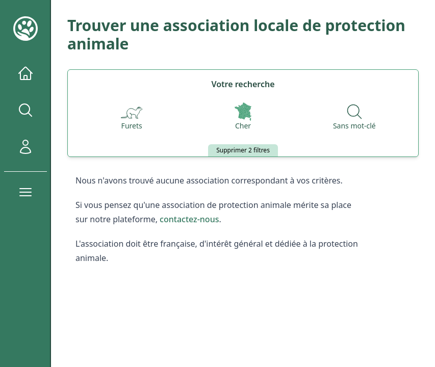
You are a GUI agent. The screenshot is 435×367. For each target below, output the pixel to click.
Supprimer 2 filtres (243, 150)
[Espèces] (131, 117)
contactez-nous (189, 219)
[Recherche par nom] (354, 117)
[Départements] (243, 117)
